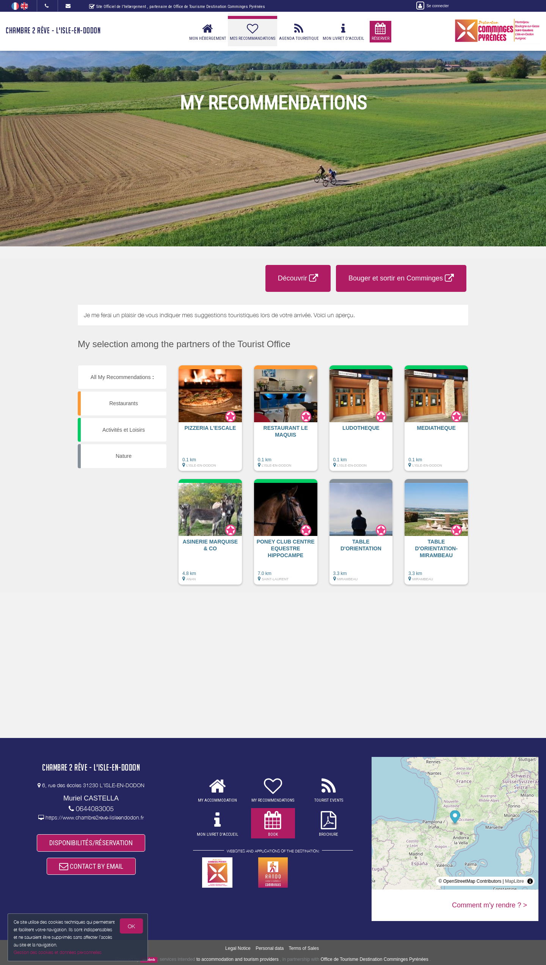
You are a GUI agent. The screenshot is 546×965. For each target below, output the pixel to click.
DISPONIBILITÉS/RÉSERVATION (91, 843)
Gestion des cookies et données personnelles (58, 952)
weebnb (149, 960)
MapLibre (514, 881)
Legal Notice (238, 948)
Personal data (270, 948)
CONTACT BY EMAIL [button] (91, 866)
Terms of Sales (304, 948)
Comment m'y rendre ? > (489, 905)
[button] (210, 422)
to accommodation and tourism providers (237, 959)
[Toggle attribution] (530, 881)
